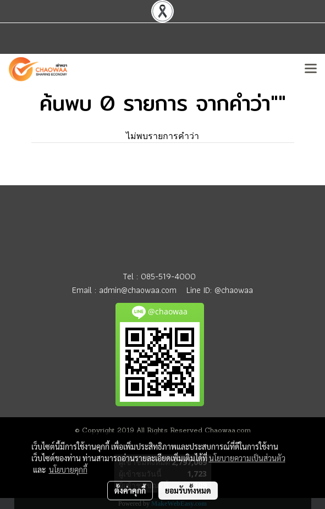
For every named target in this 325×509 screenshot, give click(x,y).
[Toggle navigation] (311, 69)
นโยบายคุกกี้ (68, 469)
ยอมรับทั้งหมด (188, 490)
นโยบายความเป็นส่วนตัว (247, 458)
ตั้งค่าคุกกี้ (130, 490)
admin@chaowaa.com (138, 290)
